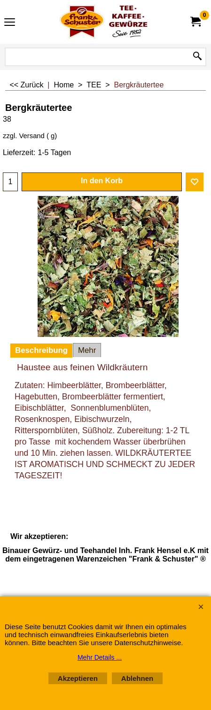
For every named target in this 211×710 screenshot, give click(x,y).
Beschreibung (41, 350)
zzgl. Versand (24, 136)
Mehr (87, 350)
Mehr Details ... (100, 657)
